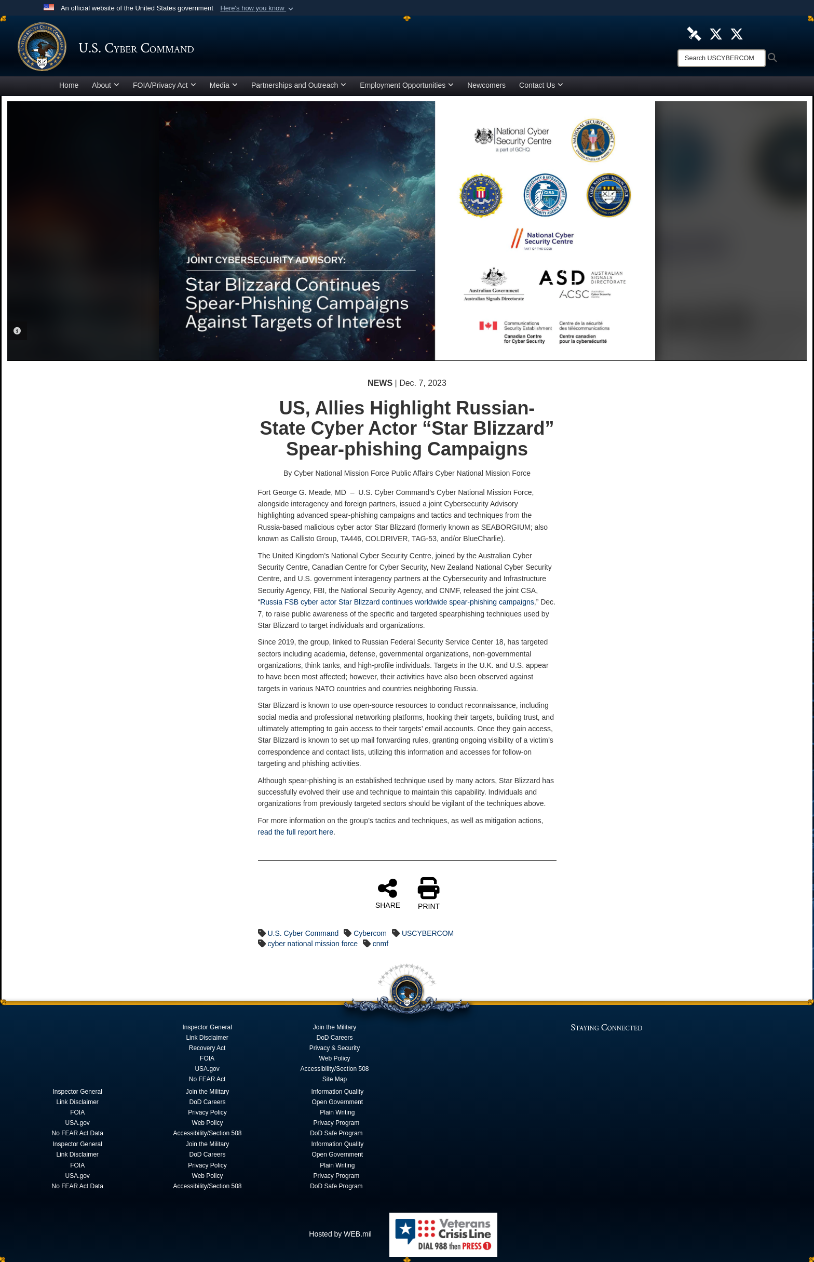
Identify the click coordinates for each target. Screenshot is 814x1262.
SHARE (387, 893)
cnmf (380, 943)
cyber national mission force (312, 943)
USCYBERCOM (428, 933)
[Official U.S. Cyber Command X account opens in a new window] (716, 33)
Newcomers (486, 85)
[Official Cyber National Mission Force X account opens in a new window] (736, 33)
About (105, 85)
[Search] (721, 58)
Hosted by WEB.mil (340, 1234)
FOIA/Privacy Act (164, 85)
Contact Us (541, 85)
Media (224, 85)
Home (68, 85)
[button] (257, 8)
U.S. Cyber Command (302, 933)
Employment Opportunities (407, 85)
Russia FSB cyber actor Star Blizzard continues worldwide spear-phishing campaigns (397, 602)
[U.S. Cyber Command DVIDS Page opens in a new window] (694, 33)
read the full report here (296, 832)
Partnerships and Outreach (298, 85)
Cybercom (370, 933)
